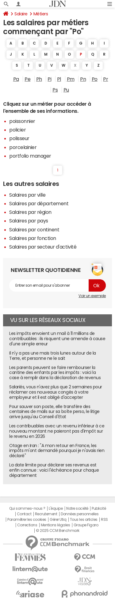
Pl (59, 79)
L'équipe (56, 508)
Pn (83, 79)
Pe (27, 79)
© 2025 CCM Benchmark (57, 530)
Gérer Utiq (58, 519)
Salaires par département (38, 203)
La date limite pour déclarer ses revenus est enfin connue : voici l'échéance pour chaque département (54, 470)
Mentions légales (55, 525)
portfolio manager (30, 155)
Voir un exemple (92, 296)
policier (17, 129)
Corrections (27, 525)
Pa (16, 79)
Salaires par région (30, 212)
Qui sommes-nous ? (27, 508)
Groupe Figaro (86, 525)
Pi (49, 79)
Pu (66, 89)
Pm (71, 79)
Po (95, 79)
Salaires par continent (34, 229)
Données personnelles (79, 514)
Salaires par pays (28, 220)
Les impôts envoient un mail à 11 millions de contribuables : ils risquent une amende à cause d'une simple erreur (57, 338)
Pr (105, 79)
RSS (104, 519)
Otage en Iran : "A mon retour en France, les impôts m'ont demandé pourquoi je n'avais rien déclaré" (56, 450)
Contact (24, 514)
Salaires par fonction (32, 238)
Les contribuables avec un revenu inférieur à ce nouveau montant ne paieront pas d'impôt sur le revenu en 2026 (56, 431)
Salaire (21, 14)
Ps (55, 89)
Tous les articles (84, 519)
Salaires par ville (27, 194)
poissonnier (22, 121)
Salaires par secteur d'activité (42, 246)
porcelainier (22, 147)
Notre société (77, 508)
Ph (39, 79)
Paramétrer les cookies (26, 519)
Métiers (40, 14)
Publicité (99, 508)
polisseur (19, 138)
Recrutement (46, 514)
